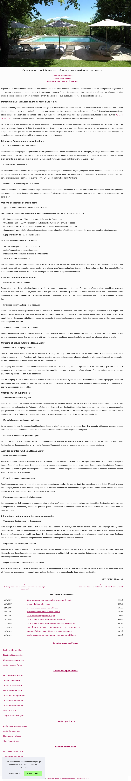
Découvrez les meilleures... (12, 736)
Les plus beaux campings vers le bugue (41, 615)
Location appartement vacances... (15, 726)
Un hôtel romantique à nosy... (13, 756)
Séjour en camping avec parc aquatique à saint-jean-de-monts (49, 600)
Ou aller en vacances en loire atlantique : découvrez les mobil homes (51, 635)
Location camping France (62, 78)
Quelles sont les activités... (12, 650)
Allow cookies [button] (32, 773)
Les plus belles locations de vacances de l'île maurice (46, 619)
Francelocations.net (53, 779)
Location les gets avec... (11, 731)
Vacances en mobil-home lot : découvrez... (62, 81)
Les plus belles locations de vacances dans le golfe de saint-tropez (51, 623)
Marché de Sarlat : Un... (11, 771)
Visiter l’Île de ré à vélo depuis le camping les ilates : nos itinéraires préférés (54, 627)
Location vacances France (63, 75)
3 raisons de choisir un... (11, 761)
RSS (88, 779)
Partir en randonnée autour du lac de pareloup (43, 612)
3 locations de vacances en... (13, 660)
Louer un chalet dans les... (12, 680)
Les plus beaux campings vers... (14, 695)
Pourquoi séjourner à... (11, 766)
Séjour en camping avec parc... (14, 675)
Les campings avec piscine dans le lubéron (42, 608)
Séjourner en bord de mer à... (13, 751)
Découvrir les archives (67, 779)
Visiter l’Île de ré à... (10, 711)
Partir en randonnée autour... (13, 690)
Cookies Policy (80, 779)
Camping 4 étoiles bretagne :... (14, 715)
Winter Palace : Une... (11, 741)
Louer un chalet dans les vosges (38, 604)
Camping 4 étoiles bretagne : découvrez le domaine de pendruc (49, 631)
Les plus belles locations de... (13, 700)
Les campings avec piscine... (13, 685)
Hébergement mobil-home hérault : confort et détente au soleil (100, 587)
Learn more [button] (23, 767)
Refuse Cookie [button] (14, 773)
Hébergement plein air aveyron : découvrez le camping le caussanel (24, 588)
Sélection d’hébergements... (13, 655)
